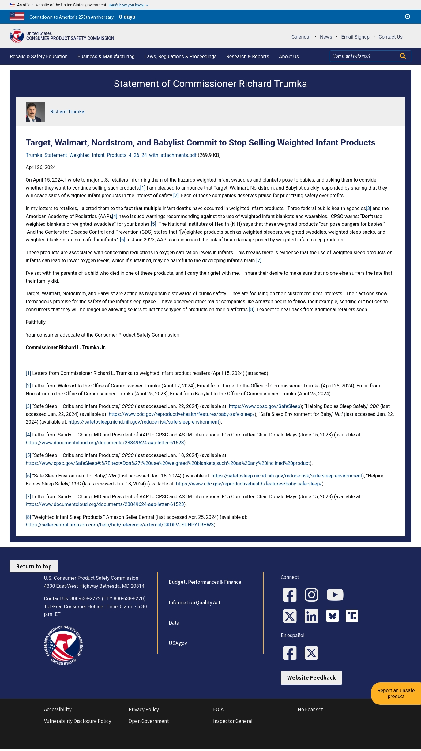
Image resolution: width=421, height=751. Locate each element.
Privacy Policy (144, 711)
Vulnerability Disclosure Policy (77, 723)
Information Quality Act (194, 602)
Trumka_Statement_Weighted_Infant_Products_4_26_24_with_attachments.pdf (111, 155)
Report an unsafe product (398, 685)
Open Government (149, 723)
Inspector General (233, 723)
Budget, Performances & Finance (204, 582)
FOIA (218, 711)
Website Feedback (311, 680)
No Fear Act (310, 711)
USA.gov (177, 643)
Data (173, 622)
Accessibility (58, 711)
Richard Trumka (67, 112)
